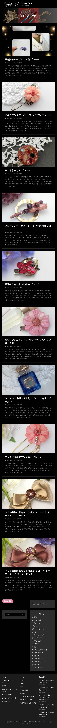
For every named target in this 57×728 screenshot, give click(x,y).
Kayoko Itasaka (9, 62)
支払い (22, 687)
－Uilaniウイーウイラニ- (39, 635)
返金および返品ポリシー (27, 700)
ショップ (23, 680)
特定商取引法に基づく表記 (28, 703)
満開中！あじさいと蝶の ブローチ (22, 284)
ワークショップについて (39, 650)
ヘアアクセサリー (37, 641)
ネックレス (35, 644)
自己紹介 (35, 617)
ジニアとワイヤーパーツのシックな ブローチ (28, 115)
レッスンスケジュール (39, 662)
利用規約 (23, 693)
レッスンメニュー (37, 659)
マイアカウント (25, 690)
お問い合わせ (6, 701)
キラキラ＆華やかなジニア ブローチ (23, 457)
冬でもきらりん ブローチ (18, 170)
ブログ (4, 686)
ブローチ (35, 626)
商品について (36, 623)
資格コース (35, 665)
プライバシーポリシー (27, 696)
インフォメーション (38, 668)
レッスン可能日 (7, 695)
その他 (34, 647)
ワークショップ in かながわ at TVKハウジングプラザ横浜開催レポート (46, 697)
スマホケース (36, 632)
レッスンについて (37, 653)
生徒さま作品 (36, 656)
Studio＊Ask (27, 3)
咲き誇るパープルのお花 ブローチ (22, 59)
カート (22, 683)
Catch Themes (31, 724)
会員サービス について (9, 698)
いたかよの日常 (37, 620)
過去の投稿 (7, 601)
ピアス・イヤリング (38, 629)
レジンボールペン (37, 638)
